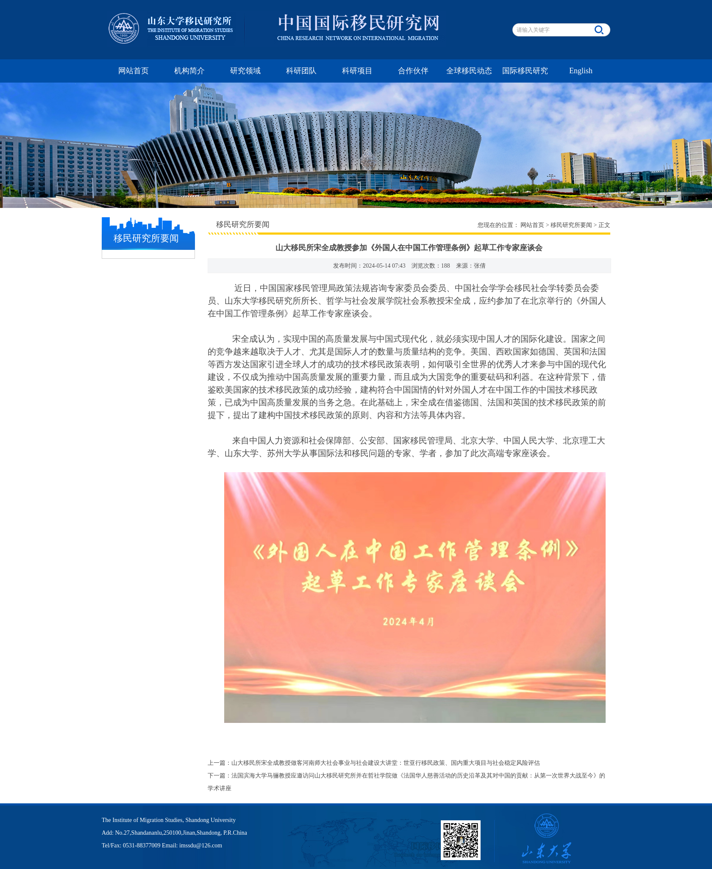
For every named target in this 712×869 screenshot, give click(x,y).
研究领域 (245, 70)
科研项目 (357, 70)
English (580, 70)
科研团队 (301, 70)
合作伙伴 (413, 70)
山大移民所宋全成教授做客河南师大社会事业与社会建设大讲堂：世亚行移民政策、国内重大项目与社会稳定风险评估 (385, 763)
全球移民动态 (469, 70)
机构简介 (189, 70)
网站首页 (133, 70)
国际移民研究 (525, 70)
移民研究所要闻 (571, 225)
